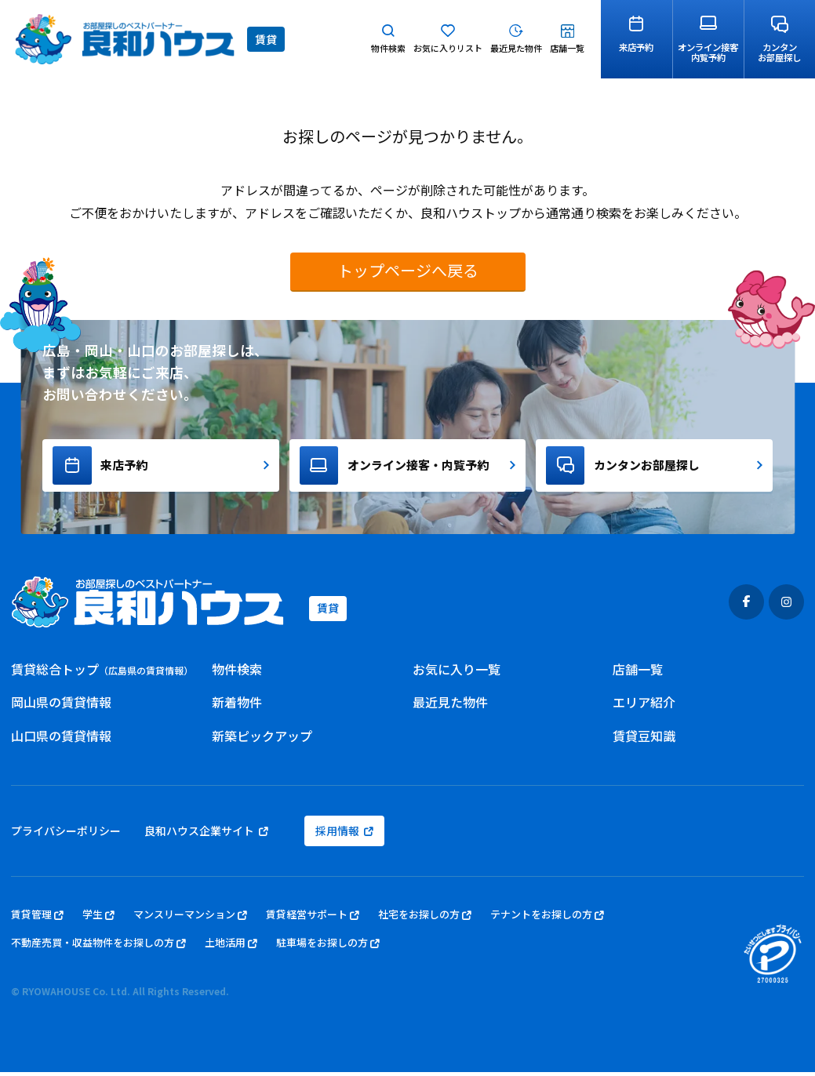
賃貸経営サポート (312, 919)
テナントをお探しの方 (547, 919)
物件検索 (237, 672)
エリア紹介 (644, 706)
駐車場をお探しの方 (328, 948)
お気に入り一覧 (456, 672)
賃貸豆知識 (644, 740)
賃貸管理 (37, 919)
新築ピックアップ (262, 740)
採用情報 (344, 835)
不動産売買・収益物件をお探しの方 (98, 948)
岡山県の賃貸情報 (61, 706)
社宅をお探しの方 (424, 919)
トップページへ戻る (407, 270)
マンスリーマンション (190, 919)
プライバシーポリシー (66, 835)
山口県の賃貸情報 (61, 740)
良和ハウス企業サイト (206, 835)
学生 (98, 919)
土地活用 (231, 948)
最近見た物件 (450, 706)
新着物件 (237, 706)
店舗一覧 (638, 672)
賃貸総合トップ (102, 672)
